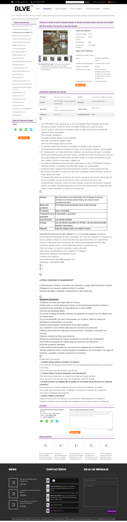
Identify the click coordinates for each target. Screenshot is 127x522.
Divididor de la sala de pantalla (21, 108)
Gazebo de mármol (18, 45)
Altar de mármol (17, 58)
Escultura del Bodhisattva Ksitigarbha (28, 480)
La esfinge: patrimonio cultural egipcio (30, 491)
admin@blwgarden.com (21, 2)
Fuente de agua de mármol (20, 42)
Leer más (23, 484)
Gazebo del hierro (18, 92)
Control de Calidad (93, 9)
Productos (47, 9)
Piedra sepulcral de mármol (20, 71)
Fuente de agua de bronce (20, 81)
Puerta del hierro (17, 105)
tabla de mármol (17, 74)
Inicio (38, 9)
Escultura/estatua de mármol (21, 26)
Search (87, 2)
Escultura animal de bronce (20, 39)
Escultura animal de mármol (20, 35)
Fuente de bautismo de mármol (21, 61)
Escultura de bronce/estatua (21, 29)
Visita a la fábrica (76, 9)
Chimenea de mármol (19, 68)
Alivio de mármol (17, 77)
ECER (64, 521)
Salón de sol (16, 115)
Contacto (106, 9)
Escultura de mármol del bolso (21, 84)
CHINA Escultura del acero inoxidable (36, 519)
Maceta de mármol (18, 64)
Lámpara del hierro (18, 99)
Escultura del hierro (18, 112)
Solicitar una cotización (99, 2)
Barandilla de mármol (19, 52)
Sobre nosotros (61, 9)
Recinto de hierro (17, 102)
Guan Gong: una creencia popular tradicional (28, 502)
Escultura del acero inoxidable (32, 15)
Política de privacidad (18, 519)
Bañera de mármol (18, 55)
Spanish (113, 2)
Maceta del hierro (18, 96)
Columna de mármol (18, 48)
